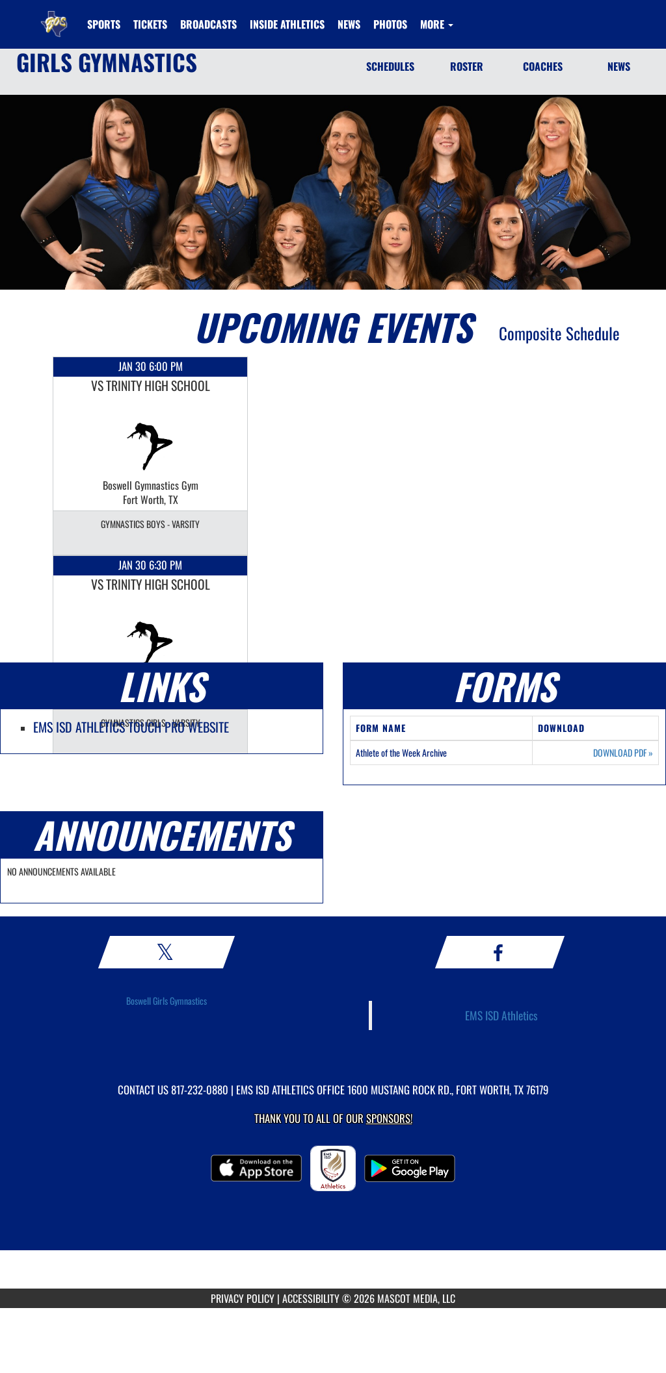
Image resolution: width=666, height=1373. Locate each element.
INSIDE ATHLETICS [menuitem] (287, 24)
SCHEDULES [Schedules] (390, 66)
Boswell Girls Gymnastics (166, 1000)
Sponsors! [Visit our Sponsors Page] (389, 1118)
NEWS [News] (618, 66)
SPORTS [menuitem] (103, 24)
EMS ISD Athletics (501, 1015)
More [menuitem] (436, 24)
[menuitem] (150, 24)
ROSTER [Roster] (466, 66)
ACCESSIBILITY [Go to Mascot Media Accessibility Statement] (311, 1298)
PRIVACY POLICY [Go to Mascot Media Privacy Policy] (242, 1298)
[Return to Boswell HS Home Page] (54, 16)
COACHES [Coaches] (543, 66)
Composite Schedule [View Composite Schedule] (559, 333)
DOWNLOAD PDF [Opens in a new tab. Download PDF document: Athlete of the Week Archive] (623, 752)
